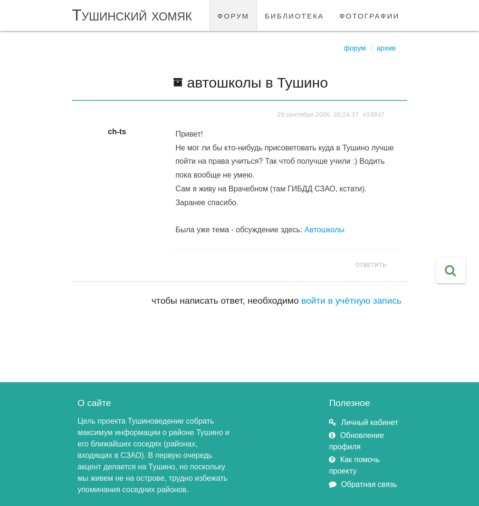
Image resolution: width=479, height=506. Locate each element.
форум (233, 15)
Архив (385, 48)
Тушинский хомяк (132, 15)
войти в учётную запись (351, 301)
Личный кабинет (369, 422)
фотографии (369, 15)
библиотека (294, 15)
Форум (355, 48)
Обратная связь (369, 484)
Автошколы (325, 230)
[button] (450, 270)
